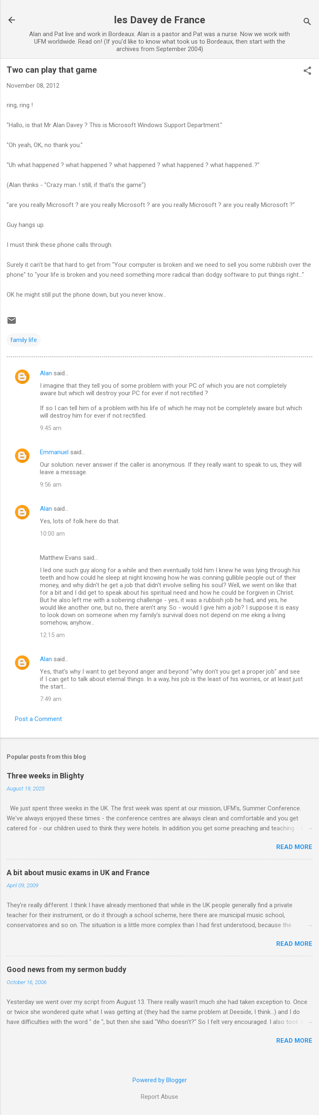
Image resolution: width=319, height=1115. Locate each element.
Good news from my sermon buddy (66, 969)
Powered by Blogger (160, 1080)
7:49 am (50, 699)
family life (23, 340)
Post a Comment (38, 719)
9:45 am (50, 428)
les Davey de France (159, 20)
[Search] (307, 22)
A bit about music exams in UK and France (78, 872)
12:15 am (52, 635)
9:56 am (50, 484)
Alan (46, 373)
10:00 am (52, 533)
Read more (294, 847)
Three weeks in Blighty (45, 775)
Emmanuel (54, 452)
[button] (307, 71)
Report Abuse (159, 1096)
